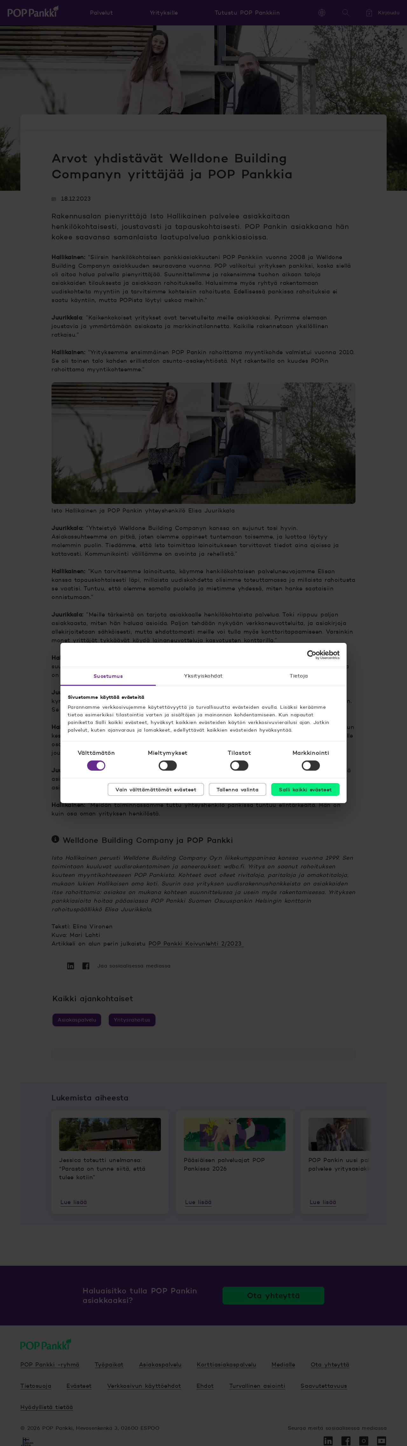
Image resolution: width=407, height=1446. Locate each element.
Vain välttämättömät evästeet (155, 789)
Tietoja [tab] (299, 676)
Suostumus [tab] (108, 676)
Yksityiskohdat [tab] (203, 676)
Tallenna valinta (238, 789)
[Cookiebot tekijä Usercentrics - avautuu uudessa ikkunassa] (312, 654)
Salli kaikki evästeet (305, 789)
